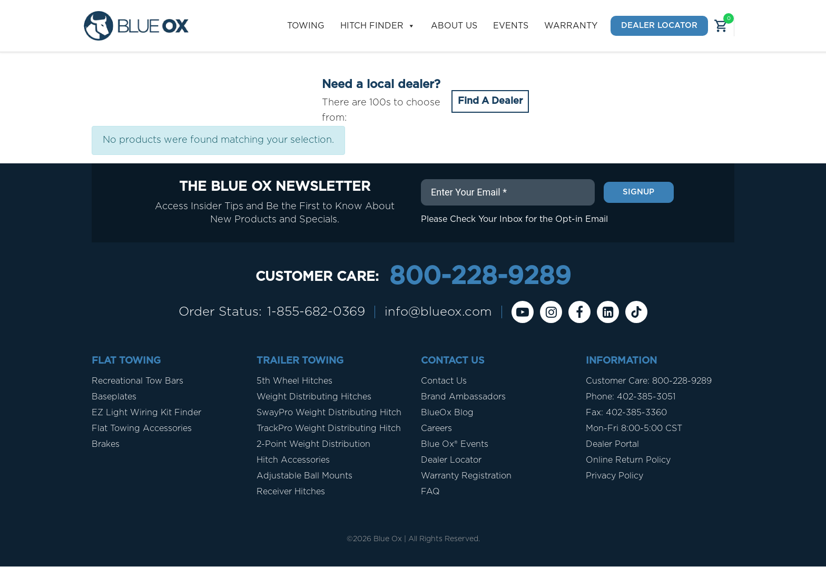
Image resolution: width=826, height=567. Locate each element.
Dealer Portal (612, 445)
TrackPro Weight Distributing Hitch (329, 429)
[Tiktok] (638, 312)
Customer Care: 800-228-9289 (649, 381)
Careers (436, 429)
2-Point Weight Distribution (313, 445)
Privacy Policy (614, 476)
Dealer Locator (659, 26)
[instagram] (553, 312)
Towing (305, 26)
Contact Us (444, 381)
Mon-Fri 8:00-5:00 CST (634, 429)
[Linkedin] (609, 312)
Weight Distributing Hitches (314, 397)
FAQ (430, 492)
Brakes (106, 445)
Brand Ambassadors (463, 397)
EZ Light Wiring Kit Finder (146, 413)
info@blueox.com (439, 312)
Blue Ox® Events (454, 445)
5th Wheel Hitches (294, 381)
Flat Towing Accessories (142, 429)
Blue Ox (387, 539)
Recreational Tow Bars (137, 381)
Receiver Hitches (291, 492)
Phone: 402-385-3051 (630, 397)
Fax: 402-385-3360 (626, 413)
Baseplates (114, 397)
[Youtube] (524, 312)
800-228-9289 (480, 277)
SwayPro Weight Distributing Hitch (329, 413)
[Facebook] (581, 312)
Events (510, 26)
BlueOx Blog (447, 413)
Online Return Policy (628, 460)
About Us (454, 26)
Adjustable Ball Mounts (304, 476)
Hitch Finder (377, 26)
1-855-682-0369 (316, 312)
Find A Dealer (490, 101)
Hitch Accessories (293, 460)
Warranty (570, 26)
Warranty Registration (466, 476)
